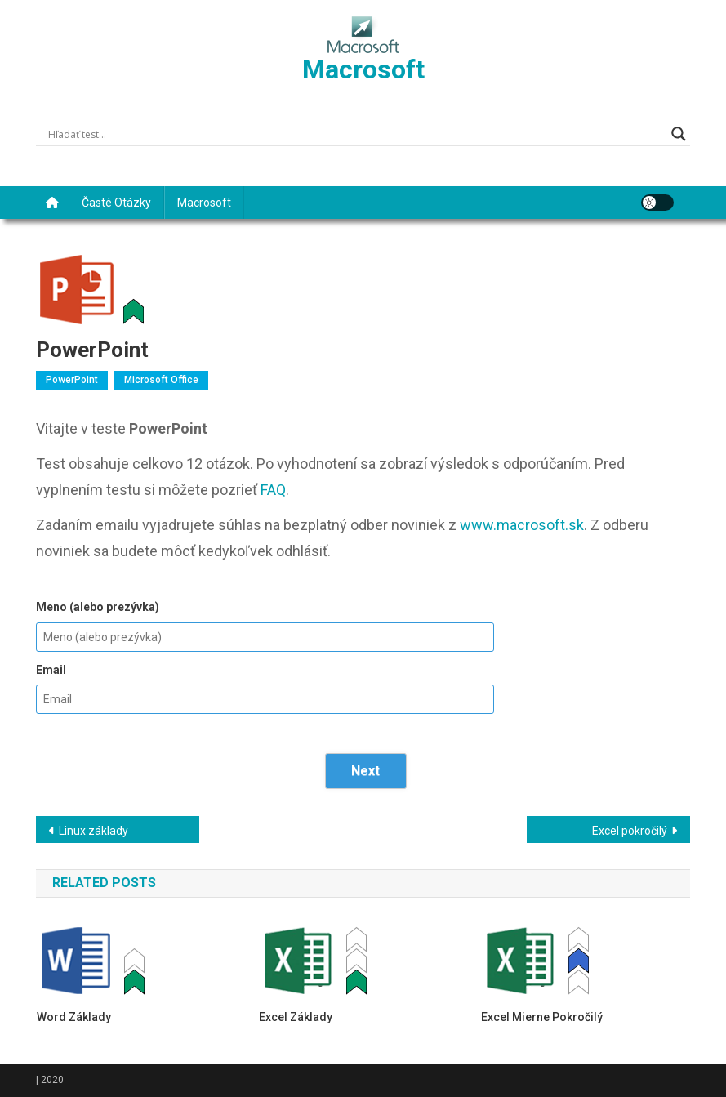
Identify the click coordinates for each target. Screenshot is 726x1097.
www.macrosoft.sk (522, 524)
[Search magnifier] (678, 134)
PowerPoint (72, 380)
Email (51, 669)
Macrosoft (363, 69)
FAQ (273, 489)
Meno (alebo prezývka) (97, 606)
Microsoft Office (161, 380)
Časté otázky (116, 202)
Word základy (74, 1016)
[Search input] (355, 134)
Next (365, 770)
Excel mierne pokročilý (542, 1016)
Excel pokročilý (629, 830)
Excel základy (295, 1016)
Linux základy (93, 830)
